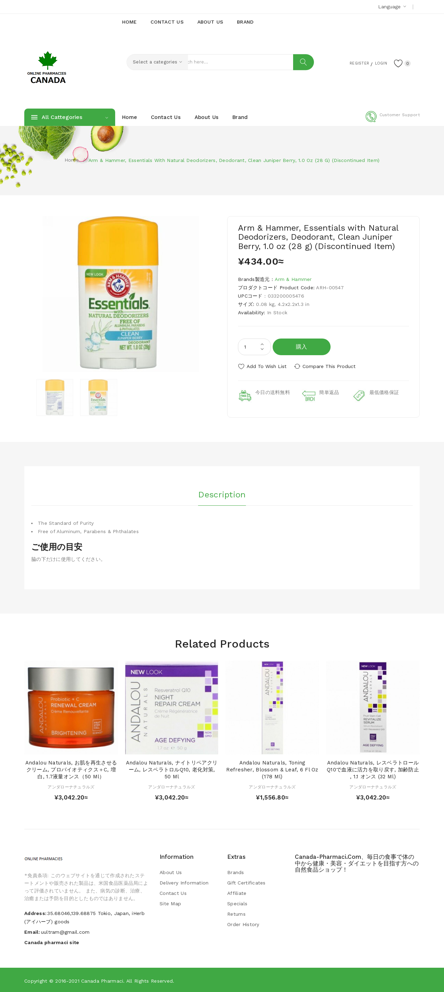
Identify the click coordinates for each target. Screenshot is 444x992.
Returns (236, 913)
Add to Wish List (267, 366)
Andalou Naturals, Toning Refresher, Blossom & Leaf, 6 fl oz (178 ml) (272, 769)
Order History (243, 923)
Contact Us (173, 892)
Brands (235, 871)
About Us (171, 871)
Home (72, 160)
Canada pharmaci (102, 980)
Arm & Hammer (293, 279)
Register (350, 63)
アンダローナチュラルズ (71, 785)
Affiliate (237, 892)
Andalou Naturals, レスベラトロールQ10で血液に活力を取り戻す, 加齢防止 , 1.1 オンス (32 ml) (373, 769)
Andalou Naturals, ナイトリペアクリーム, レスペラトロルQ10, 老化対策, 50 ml (171, 769)
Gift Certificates (246, 881)
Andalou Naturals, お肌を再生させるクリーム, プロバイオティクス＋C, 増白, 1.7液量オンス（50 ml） (71, 769)
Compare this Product (331, 366)
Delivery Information (184, 881)
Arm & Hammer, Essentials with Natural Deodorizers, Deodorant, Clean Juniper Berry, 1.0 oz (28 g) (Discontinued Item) (233, 160)
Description (222, 493)
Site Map (170, 902)
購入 (301, 346)
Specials (237, 902)
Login (376, 63)
